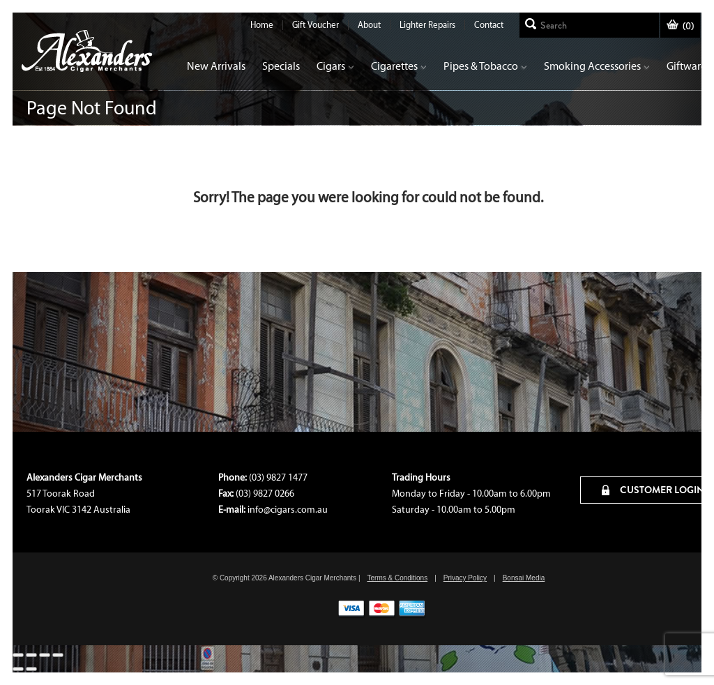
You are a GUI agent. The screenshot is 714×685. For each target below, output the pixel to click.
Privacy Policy (465, 578)
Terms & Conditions (397, 578)
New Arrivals (216, 66)
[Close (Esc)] (18, 655)
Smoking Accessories (597, 66)
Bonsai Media (524, 578)
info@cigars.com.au (288, 509)
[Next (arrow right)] (31, 669)
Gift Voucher (315, 25)
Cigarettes (399, 66)
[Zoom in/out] (57, 655)
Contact (488, 25)
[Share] (31, 655)
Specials (281, 66)
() (680, 26)
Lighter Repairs (427, 25)
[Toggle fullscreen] (44, 655)
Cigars (335, 66)
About (369, 25)
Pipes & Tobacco (485, 66)
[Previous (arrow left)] (18, 669)
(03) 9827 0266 (265, 493)
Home (261, 25)
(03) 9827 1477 (278, 477)
